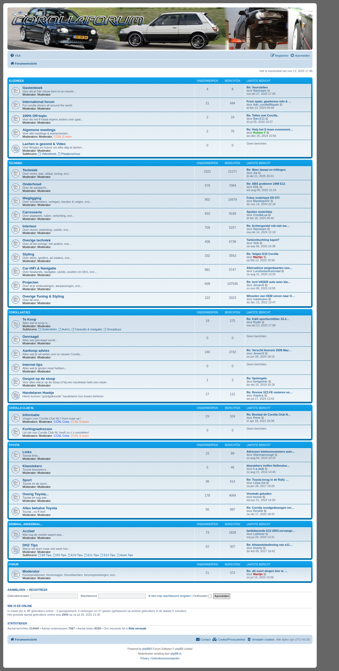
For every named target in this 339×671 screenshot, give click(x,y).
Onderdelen (47, 329)
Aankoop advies (36, 351)
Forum (14, 564)
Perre (256, 417)
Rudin (257, 322)
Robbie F (259, 132)
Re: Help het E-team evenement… (270, 129)
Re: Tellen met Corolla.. (263, 115)
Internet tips (32, 365)
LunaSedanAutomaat (266, 271)
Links (27, 452)
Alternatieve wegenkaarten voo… (269, 267)
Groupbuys (112, 329)
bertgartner (260, 381)
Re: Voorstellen (257, 87)
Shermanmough (263, 454)
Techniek (15, 163)
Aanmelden (16, 589)
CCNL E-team (63, 136)
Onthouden (202, 595)
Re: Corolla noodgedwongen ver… (270, 507)
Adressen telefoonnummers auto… (271, 451)
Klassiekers (32, 466)
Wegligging (32, 198)
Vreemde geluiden (259, 493)
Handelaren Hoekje (38, 393)
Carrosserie (32, 212)
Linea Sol (259, 482)
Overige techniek (37, 240)
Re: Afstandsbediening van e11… (270, 544)
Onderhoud (32, 184)
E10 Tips (75, 555)
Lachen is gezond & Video (44, 144)
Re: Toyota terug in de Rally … (268, 479)
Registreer (38, 589)
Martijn (258, 257)
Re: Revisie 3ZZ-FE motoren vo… (270, 392)
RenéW (258, 510)
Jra (255, 172)
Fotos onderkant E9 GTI (263, 197)
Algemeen (16, 80)
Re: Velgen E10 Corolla (262, 253)
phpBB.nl (176, 653)
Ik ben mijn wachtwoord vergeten (169, 595)
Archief (28, 531)
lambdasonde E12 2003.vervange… (271, 530)
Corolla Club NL (21, 408)
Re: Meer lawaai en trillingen (266, 169)
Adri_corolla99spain (266, 104)
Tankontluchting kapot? (263, 239)
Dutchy (257, 548)
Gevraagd (31, 337)
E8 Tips (44, 555)
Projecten (30, 282)
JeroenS (258, 285)
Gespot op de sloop (39, 379)
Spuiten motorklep (259, 211)
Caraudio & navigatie (87, 329)
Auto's (64, 329)
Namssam (259, 90)
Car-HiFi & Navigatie (39, 268)
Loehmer (259, 533)
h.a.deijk (258, 468)
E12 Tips (107, 555)
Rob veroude (137, 628)
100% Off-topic (35, 116)
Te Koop (29, 319)
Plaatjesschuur (69, 153)
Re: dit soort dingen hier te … (267, 571)
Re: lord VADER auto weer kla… (269, 281)
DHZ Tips (30, 545)
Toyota (14, 445)
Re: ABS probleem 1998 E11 (266, 183)
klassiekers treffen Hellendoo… (268, 465)
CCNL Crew (61, 421)
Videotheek (47, 153)
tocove (257, 496)
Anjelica (258, 395)
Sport (27, 480)
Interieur (30, 226)
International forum (38, 102)
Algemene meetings (39, 130)
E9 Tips (59, 555)
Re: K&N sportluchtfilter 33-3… (268, 319)
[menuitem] (15, 55)
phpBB (146, 648)
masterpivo (260, 299)
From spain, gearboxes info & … (269, 101)
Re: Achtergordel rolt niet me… (268, 225)
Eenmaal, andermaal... (25, 524)
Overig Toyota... (36, 494)
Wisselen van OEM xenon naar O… (271, 296)
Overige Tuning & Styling (43, 296)
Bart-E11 (259, 118)
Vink (256, 243)
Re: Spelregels (257, 378)
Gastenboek (33, 88)
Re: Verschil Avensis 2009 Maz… (269, 350)
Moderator (44, 94)
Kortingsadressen (37, 429)
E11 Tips (91, 555)
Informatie (31, 415)
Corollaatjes (19, 312)
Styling (28, 254)
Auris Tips (125, 555)
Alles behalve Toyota (40, 508)
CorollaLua (260, 215)
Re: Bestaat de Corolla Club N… (269, 414)
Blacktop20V (261, 200)
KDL (256, 186)
